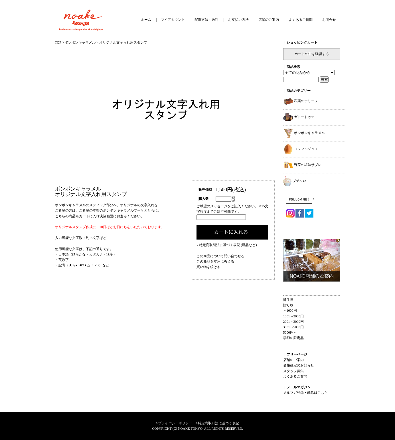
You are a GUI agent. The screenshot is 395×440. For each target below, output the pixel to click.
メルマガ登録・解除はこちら (305, 393)
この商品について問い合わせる (220, 256)
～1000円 (290, 311)
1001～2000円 (293, 316)
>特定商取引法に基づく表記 (217, 423)
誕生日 (288, 300)
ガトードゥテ (299, 117)
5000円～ (290, 332)
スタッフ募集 (293, 371)
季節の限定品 (293, 338)
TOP (58, 42)
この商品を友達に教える (215, 261)
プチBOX (295, 181)
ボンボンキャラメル (80, 42)
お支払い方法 (238, 20)
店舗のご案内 (268, 20)
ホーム (146, 20)
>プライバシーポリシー (174, 423)
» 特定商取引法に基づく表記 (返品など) (227, 245)
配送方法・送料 (206, 20)
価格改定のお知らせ (298, 365)
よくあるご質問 (301, 20)
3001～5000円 (293, 327)
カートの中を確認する (312, 54)
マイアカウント (173, 20)
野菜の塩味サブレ (302, 165)
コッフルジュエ (300, 149)
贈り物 (288, 305)
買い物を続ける (208, 267)
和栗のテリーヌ (300, 101)
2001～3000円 (293, 322)
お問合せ (329, 20)
